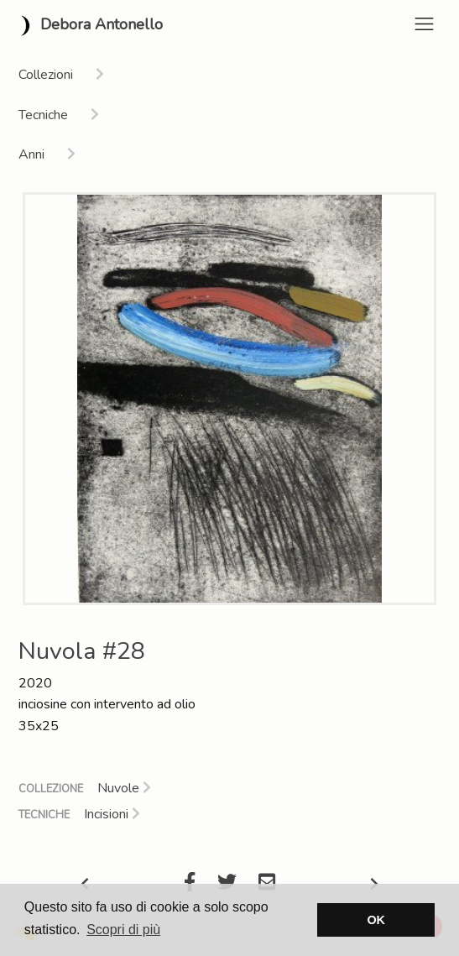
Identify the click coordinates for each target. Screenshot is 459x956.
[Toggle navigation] (424, 24)
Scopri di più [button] (123, 929)
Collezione (50, 789)
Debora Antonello (88, 25)
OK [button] (376, 920)
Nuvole (124, 788)
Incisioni (112, 814)
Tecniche (44, 815)
